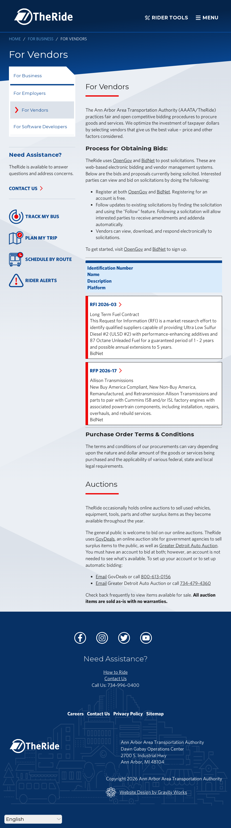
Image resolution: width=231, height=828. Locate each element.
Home (15, 38)
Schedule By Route (40, 259)
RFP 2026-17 (103, 370)
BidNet (148, 160)
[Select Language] (33, 819)
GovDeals (105, 539)
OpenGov (122, 160)
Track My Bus (34, 216)
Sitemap (155, 713)
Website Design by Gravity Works (146, 792)
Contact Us (23, 188)
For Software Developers (40, 126)
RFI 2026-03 (103, 304)
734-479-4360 (195, 583)
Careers (75, 713)
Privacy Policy (128, 713)
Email (101, 576)
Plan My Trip (33, 238)
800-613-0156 (156, 576)
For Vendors (35, 110)
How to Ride (115, 672)
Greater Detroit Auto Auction (188, 545)
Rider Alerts (33, 280)
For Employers (30, 93)
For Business (40, 38)
